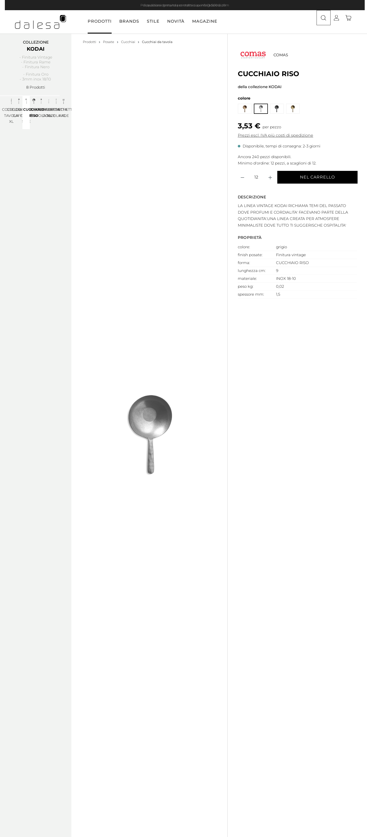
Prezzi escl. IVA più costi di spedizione (275, 85)
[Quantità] (256, 127)
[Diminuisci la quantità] (243, 127)
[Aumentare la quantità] (270, 127)
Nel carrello (317, 127)
